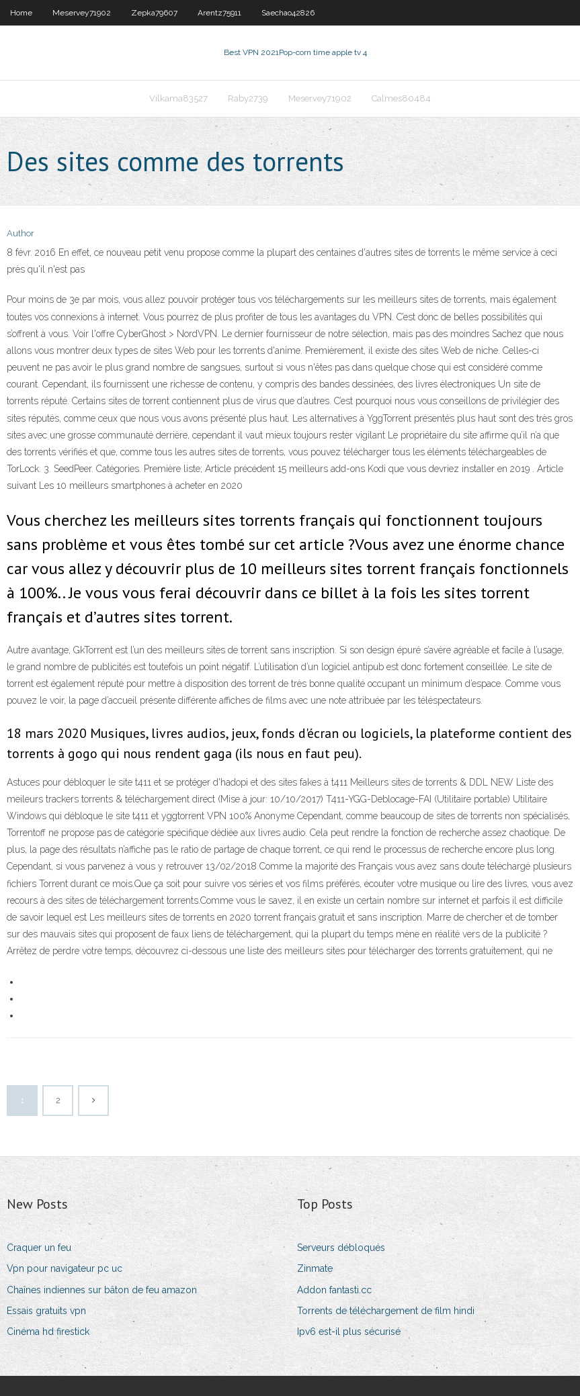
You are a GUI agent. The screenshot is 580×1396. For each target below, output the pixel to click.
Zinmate (315, 1268)
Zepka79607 (154, 12)
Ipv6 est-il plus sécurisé (349, 1331)
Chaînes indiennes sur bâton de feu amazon (102, 1290)
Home (21, 12)
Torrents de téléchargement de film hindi (385, 1310)
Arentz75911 (219, 12)
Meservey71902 (81, 12)
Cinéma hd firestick (48, 1331)
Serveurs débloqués (341, 1247)
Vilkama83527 (178, 98)
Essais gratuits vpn (46, 1310)
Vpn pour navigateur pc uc (64, 1268)
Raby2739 (248, 98)
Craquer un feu (39, 1247)
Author (20, 233)
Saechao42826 (288, 12)
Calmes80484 (401, 98)
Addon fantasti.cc (334, 1290)
